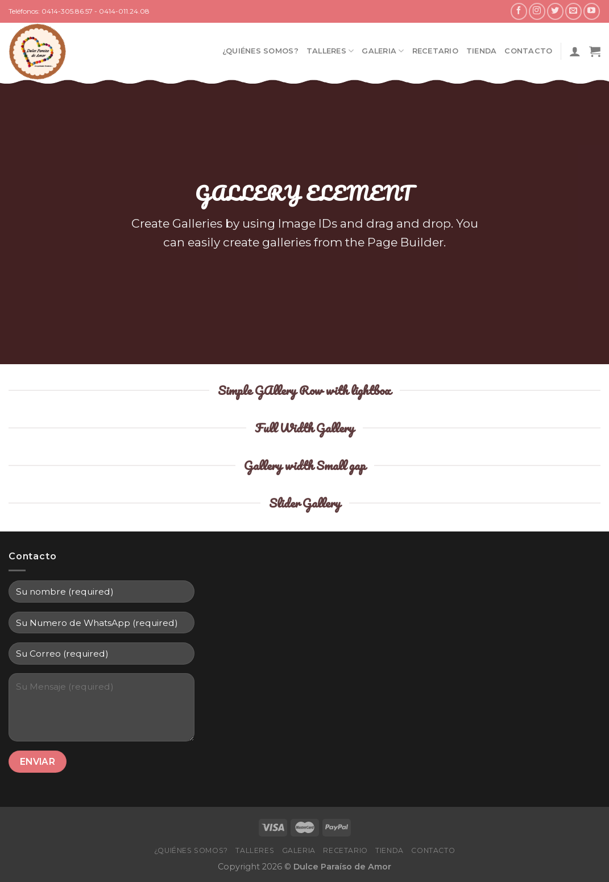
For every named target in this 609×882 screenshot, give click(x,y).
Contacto (528, 51)
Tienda (481, 51)
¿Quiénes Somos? (260, 51)
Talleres (330, 51)
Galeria (383, 51)
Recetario (435, 51)
